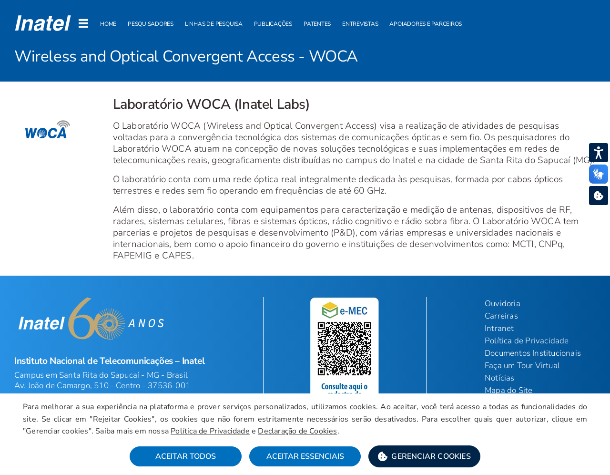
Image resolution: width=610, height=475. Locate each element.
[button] (43, 22)
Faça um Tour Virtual (522, 365)
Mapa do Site (508, 390)
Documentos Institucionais (533, 353)
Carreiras (501, 315)
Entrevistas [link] (360, 24)
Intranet (499, 328)
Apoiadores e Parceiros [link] (425, 24)
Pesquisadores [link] (150, 24)
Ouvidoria (502, 303)
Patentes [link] (317, 24)
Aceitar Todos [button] (185, 456)
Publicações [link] (273, 24)
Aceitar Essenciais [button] (305, 456)
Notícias (500, 377)
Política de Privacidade (527, 340)
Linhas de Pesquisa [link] (214, 24)
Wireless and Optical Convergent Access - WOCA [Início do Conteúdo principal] (186, 56)
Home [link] (108, 24)
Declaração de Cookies (297, 431)
